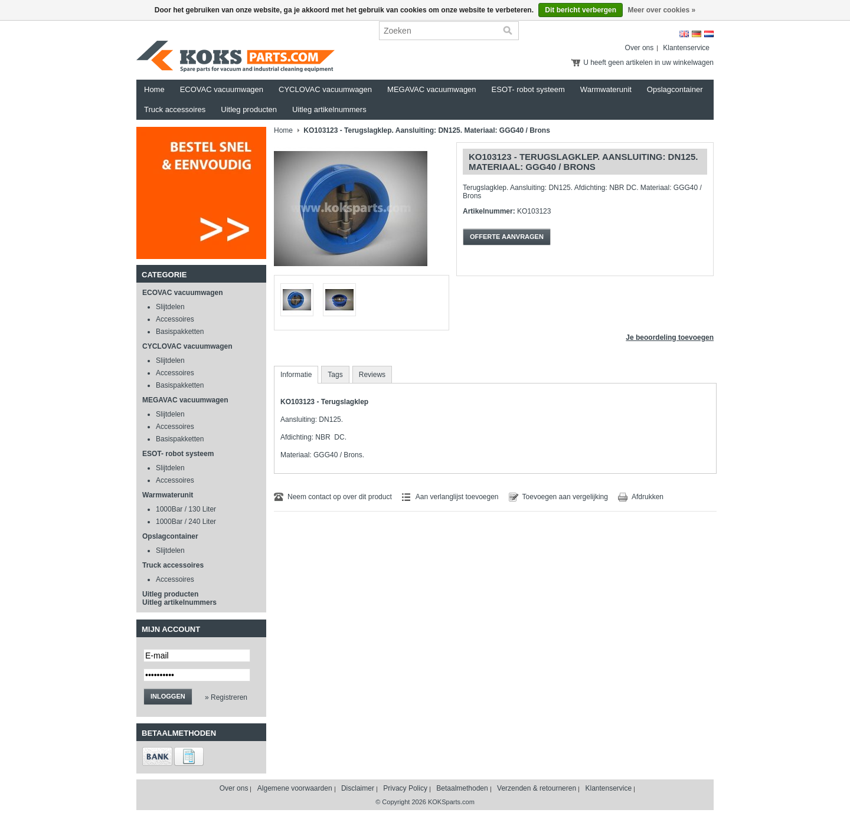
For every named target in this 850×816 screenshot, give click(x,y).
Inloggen (168, 696)
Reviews (372, 375)
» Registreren (226, 697)
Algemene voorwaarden (294, 788)
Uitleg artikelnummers (329, 109)
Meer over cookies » (661, 10)
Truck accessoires (174, 109)
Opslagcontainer (675, 89)
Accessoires (175, 319)
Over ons (639, 48)
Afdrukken (647, 497)
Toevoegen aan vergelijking (565, 497)
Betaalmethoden (462, 788)
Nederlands (709, 34)
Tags (335, 375)
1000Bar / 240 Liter (186, 521)
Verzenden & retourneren (536, 788)
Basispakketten (180, 331)
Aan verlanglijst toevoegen (457, 497)
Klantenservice (686, 48)
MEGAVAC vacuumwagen (431, 89)
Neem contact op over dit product (339, 497)
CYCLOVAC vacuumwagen (325, 89)
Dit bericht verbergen (580, 10)
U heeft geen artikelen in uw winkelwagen (648, 62)
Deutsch (696, 34)
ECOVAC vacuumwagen (221, 89)
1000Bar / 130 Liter (186, 509)
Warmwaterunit (606, 89)
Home (154, 89)
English (684, 34)
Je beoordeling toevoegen (670, 337)
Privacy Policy (405, 788)
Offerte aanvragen (507, 236)
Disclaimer (357, 788)
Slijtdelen (170, 307)
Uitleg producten (249, 109)
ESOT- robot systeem (528, 89)
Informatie (296, 375)
